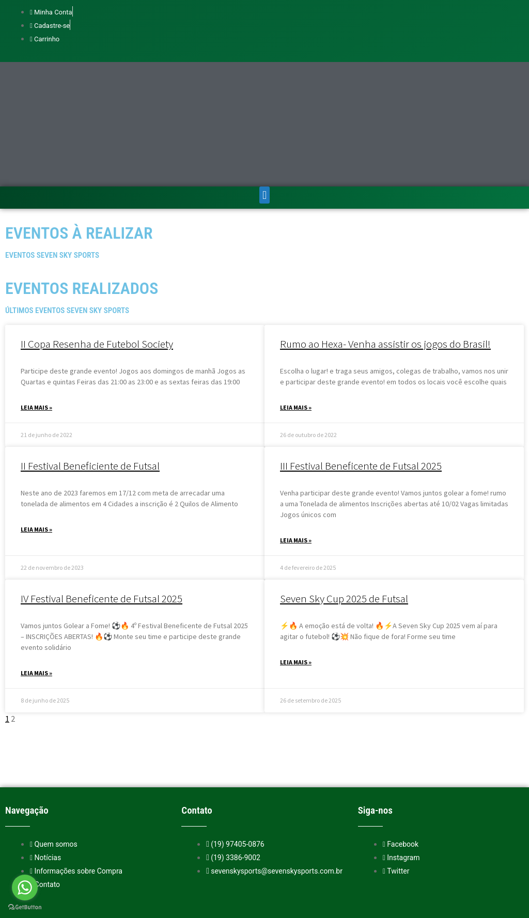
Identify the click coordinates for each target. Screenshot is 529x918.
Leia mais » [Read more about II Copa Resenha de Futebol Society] (36, 359)
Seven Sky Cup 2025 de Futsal (344, 550)
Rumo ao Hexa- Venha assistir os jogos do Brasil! (385, 295)
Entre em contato (309, 894)
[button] (264, 146)
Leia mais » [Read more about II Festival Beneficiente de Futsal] (36, 481)
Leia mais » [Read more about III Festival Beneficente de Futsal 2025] (296, 491)
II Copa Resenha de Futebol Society (97, 295)
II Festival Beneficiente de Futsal (90, 417)
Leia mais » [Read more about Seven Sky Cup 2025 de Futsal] (296, 613)
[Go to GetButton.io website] (24, 907)
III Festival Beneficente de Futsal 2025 (361, 417)
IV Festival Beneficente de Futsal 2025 (101, 550)
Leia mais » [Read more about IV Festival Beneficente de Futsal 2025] (36, 624)
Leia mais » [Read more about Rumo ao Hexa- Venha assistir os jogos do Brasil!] (296, 359)
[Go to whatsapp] (25, 887)
